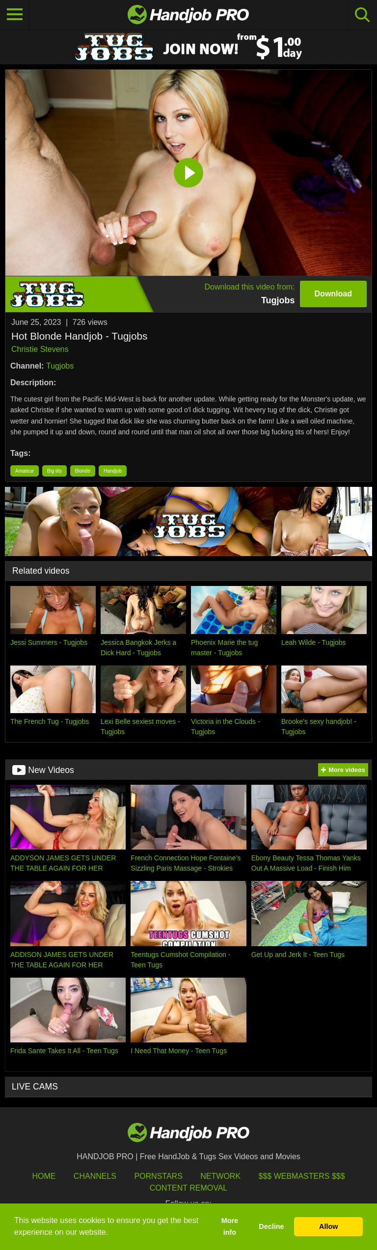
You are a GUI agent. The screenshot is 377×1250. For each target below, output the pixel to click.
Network (220, 1176)
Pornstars (158, 1176)
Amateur (24, 471)
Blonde (82, 471)
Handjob (113, 471)
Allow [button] (328, 1226)
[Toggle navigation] (14, 14)
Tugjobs (60, 366)
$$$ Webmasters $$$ (302, 1176)
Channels (95, 1176)
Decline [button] (271, 1226)
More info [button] (229, 1226)
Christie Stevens (40, 349)
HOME (43, 1176)
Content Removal (189, 1188)
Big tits (54, 471)
